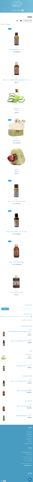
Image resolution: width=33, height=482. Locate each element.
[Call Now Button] (30, 479)
